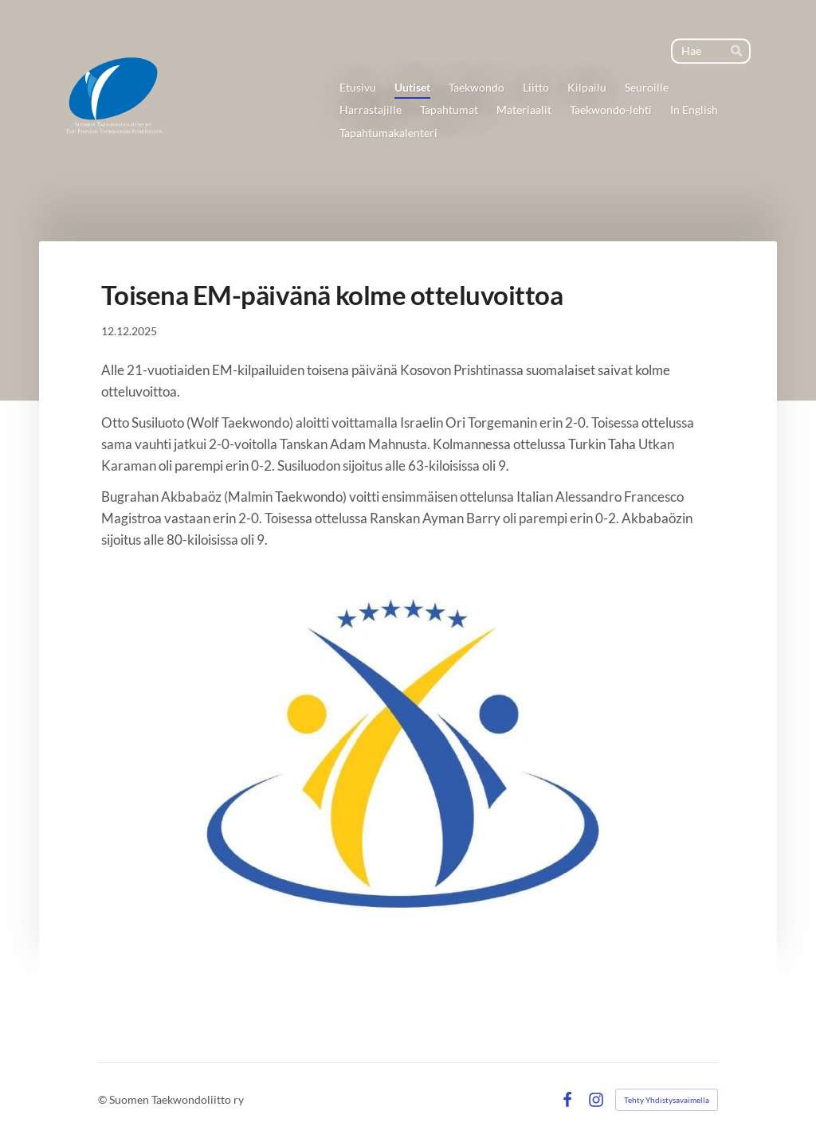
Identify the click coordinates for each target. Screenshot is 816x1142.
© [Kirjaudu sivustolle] (103, 1099)
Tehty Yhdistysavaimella (666, 1100)
